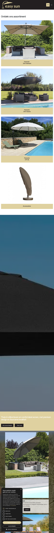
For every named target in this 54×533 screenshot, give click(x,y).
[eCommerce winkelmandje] (48, 4)
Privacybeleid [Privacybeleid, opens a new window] (13, 505)
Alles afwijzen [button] (12, 526)
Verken (27, 509)
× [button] (20, 489)
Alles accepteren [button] (12, 522)
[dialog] (11, 510)
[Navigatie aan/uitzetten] (51, 4)
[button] (12, 529)
